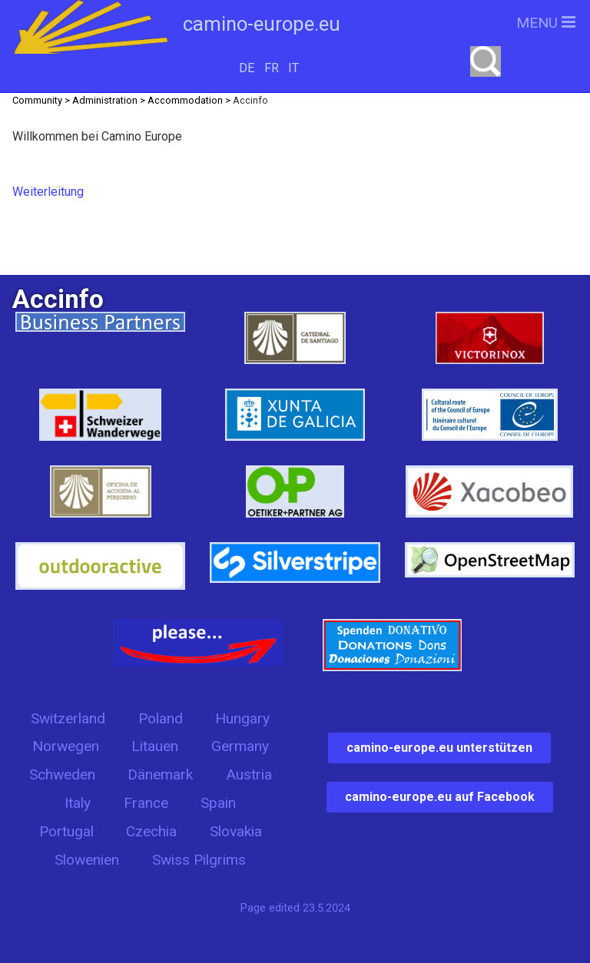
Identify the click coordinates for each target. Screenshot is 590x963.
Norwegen (65, 746)
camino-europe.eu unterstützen (439, 747)
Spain (218, 803)
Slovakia (236, 831)
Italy (78, 803)
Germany (240, 746)
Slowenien (87, 860)
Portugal (66, 831)
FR (271, 68)
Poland (160, 718)
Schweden (62, 774)
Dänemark (160, 774)
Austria (249, 774)
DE (246, 68)
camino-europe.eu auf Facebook (440, 796)
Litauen (154, 746)
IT (293, 68)
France (146, 803)
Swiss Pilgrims (199, 860)
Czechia (151, 831)
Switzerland (68, 718)
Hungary (242, 718)
